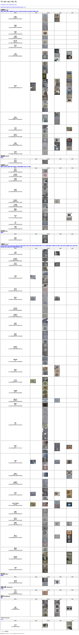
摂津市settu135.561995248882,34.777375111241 (15, 446)
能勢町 (54, 245)
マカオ (24, 7)
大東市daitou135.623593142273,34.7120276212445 (15, 253)
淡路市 (7, 11)
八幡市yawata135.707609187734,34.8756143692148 (15, 227)
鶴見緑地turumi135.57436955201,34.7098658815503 (15, 557)
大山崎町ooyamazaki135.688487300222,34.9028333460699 (15, 205)
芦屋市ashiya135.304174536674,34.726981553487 (15, 26)
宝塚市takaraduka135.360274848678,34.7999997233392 (15, 144)
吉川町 (37, 11)
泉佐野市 (24, 245)
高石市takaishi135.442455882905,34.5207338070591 (15, 519)
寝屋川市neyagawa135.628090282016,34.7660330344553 (15, 400)
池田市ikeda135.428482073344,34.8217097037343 (15, 298)
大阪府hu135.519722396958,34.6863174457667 (15, 277)
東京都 (16, 7)
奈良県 (10, 7)
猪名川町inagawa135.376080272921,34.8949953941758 (15, 41)
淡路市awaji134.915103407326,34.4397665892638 (15, 32)
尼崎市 (2, 11)
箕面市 (40, 245)
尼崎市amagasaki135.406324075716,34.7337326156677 (15, 17)
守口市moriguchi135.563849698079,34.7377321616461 (15, 381)
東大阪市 (5, 245)
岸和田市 (33, 245)
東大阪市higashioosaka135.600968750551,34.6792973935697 (15, 259)
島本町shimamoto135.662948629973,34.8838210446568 (15, 474)
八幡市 (29, 166)
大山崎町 (18, 166)
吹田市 (71, 245)
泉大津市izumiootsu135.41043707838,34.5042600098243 (15, 309)
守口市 (43, 245)
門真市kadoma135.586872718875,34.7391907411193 (15, 324)
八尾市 (21, 246)
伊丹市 (17, 11)
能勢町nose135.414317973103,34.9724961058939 (15, 404)
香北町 (2, 157)
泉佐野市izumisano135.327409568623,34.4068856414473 (15, 315)
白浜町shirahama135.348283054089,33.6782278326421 (15, 592)
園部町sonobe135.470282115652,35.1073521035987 (15, 210)
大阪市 (61, 245)
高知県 (4, 7)
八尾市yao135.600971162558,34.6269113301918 (15, 568)
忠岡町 (3, 246)
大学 (27, 166)
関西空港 (37, 245)
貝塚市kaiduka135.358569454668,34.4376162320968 (15, 335)
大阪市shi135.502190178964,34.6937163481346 (15, 461)
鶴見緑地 (18, 246)
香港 (22, 7)
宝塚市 (34, 11)
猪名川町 (14, 11)
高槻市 (9, 246)
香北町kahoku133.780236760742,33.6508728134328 (15, 161)
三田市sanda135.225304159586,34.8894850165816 (15, 129)
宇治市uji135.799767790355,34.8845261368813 (15, 216)
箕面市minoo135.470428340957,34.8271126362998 (15, 370)
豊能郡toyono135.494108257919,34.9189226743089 (15, 549)
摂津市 (58, 245)
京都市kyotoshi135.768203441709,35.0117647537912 (15, 190)
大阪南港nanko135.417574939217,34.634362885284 (15, 391)
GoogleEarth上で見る (13, 4)
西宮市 (25, 11)
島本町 (64, 245)
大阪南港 (47, 245)
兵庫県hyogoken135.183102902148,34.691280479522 (15, 37)
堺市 (56, 245)
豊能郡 (14, 246)
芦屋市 (5, 11)
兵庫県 (1, 7)
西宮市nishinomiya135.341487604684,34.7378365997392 (15, 118)
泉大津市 (20, 245)
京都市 (11, 166)
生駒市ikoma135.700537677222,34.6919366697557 (15, 238)
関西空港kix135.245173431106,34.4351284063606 (15, 360)
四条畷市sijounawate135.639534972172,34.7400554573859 (15, 483)
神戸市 (23, 11)
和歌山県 (19, 7)
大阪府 (13, 7)
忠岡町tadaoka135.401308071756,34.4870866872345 (15, 512)
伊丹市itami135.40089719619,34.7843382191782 (15, 46)
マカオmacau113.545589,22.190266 (15, 625)
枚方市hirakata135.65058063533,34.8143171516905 (15, 264)
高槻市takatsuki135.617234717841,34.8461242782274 (15, 523)
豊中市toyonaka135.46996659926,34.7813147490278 (15, 536)
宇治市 (24, 166)
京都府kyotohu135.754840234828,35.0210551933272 (15, 179)
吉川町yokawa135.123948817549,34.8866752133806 (15, 152)
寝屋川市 (50, 245)
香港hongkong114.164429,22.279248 (15, 608)
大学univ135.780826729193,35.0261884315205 (15, 223)
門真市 (27, 245)
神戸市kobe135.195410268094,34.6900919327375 (15, 86)
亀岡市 (2, 166)
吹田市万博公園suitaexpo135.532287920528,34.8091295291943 (15, 504)
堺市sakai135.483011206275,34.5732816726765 (15, 423)
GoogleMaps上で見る (4, 4)
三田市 (28, 11)
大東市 (2, 245)
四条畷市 (67, 245)
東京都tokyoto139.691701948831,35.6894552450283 (15, 581)
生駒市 (2, 232)
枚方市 (8, 245)
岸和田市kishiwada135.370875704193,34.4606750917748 (15, 347)
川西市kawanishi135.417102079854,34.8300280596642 (15, 55)
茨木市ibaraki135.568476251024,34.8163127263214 (15, 289)
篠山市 (31, 11)
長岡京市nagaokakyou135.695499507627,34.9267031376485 (15, 201)
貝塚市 (30, 245)
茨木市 (14, 245)
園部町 (21, 166)
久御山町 (5, 166)
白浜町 (2, 588)
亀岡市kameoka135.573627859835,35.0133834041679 (15, 170)
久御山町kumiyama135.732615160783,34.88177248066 (15, 175)
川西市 (20, 11)
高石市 (6, 246)
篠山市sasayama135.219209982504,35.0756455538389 (15, 135)
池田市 (17, 245)
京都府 (7, 7)
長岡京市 (15, 166)
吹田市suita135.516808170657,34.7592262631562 (15, 493)
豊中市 (11, 246)
